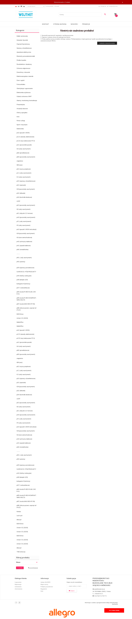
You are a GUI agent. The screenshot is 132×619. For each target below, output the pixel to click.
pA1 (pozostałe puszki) (24, 145)
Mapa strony (44, 584)
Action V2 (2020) (22, 318)
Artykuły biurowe (22, 108)
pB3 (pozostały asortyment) (26, 157)
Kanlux (19, 511)
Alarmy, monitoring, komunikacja (27, 100)
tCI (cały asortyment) (24, 177)
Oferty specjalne (22, 112)
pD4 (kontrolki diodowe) (24, 197)
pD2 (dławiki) (21, 193)
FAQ (42, 591)
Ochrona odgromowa (23, 68)
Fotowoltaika (21, 84)
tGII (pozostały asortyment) (26, 233)
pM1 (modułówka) (22, 249)
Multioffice (20, 322)
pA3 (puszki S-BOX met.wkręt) (26, 229)
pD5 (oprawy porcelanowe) (25, 267)
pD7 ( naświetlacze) (23, 288)
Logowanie (18, 582)
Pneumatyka (21, 104)
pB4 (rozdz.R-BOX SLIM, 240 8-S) (26, 293)
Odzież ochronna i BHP (24, 96)
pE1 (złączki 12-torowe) (25, 213)
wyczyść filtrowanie (33, 567)
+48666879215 (98, 593)
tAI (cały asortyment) (24, 149)
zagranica (20, 161)
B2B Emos (20, 314)
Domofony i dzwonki (23, 72)
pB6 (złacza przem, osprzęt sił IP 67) (26, 309)
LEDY (18, 201)
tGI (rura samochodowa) (24, 237)
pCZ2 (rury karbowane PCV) (26, 141)
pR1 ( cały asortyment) (24, 257)
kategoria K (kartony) (23, 284)
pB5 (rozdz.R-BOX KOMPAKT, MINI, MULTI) (26, 299)
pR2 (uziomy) (21, 261)
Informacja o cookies (90, 602)
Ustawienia (18, 586)
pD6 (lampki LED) (22, 280)
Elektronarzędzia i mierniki (25, 76)
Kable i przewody (22, 36)
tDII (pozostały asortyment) (26, 189)
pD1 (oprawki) (21, 185)
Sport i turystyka (22, 124)
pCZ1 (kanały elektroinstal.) (25, 137)
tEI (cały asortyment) (23, 209)
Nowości (74, 24)
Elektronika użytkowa (23, 92)
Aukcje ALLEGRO (45, 582)
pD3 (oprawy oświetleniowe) (26, 181)
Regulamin (44, 589)
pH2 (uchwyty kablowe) (24, 241)
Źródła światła (21, 60)
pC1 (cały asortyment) (24, 173)
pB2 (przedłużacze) (23, 153)
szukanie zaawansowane (107, 43)
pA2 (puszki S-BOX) (23, 133)
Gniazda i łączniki (22, 40)
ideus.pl (19, 519)
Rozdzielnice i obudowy (24, 64)
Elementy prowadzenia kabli (26, 56)
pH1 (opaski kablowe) (24, 245)
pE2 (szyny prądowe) (24, 169)
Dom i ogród (20, 80)
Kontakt (45, 24)
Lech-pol (19, 515)
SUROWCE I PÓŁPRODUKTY (26, 272)
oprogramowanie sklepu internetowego (107, 602)
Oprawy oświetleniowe (24, 48)
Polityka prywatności (47, 586)
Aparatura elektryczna (24, 52)
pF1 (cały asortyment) (24, 221)
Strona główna (59, 24)
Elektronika (20, 129)
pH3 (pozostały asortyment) (26, 217)
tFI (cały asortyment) (23, 225)
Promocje (86, 24)
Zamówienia (18, 589)
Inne (18, 116)
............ (18, 253)
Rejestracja (18, 584)
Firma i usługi (21, 120)
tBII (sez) (19, 165)
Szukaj (19, 567)
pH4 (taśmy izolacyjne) (24, 276)
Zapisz (71, 591)
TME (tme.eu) (21, 552)
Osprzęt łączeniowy (23, 44)
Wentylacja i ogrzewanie (25, 88)
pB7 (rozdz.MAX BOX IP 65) (26, 304)
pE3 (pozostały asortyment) (26, 205)
